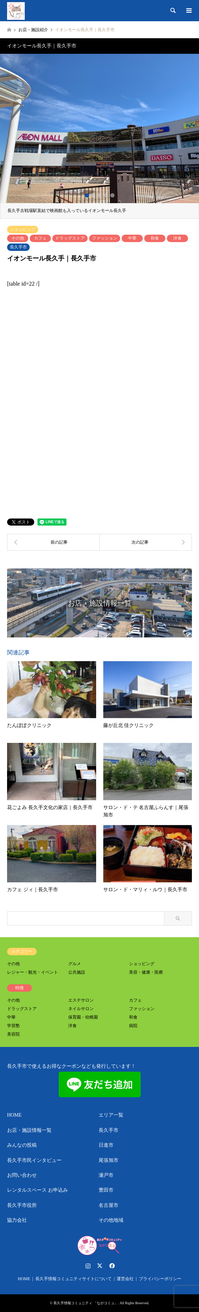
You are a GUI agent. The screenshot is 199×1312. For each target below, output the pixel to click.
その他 (17, 238)
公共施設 (76, 972)
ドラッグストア (70, 238)
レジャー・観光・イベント (32, 972)
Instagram (88, 1265)
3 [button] (100, 195)
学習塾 (13, 1025)
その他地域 (111, 1220)
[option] (99, 136)
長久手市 (18, 247)
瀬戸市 (106, 1175)
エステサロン (81, 1000)
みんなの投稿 (22, 1145)
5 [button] (112, 195)
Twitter (99, 1265)
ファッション (104, 238)
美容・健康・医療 (146, 972)
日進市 (106, 1145)
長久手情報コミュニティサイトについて (73, 1278)
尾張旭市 (108, 1160)
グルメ (74, 963)
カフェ (40, 238)
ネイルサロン (81, 1008)
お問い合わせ (22, 1175)
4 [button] (106, 195)
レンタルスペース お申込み (37, 1190)
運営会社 (125, 1278)
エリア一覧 (111, 1115)
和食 (155, 238)
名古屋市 (108, 1205)
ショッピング (22, 229)
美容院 (13, 1034)
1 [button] (87, 195)
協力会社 (17, 1220)
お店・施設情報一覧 (29, 1130)
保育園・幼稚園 (83, 1017)
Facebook (111, 1265)
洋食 (177, 238)
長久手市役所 (22, 1205)
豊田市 (106, 1190)
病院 (133, 1025)
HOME (14, 1115)
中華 (132, 238)
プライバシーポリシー (160, 1278)
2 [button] (93, 195)
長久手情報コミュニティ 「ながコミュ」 (85, 1303)
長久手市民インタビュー (34, 1160)
